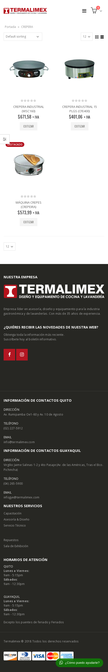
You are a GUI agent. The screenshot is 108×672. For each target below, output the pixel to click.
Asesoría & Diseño (16, 519)
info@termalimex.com (19, 442)
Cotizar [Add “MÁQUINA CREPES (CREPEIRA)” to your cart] (28, 222)
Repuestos (11, 540)
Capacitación (12, 513)
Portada (10, 27)
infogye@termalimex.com (21, 497)
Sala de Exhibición (16, 546)
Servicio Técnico (15, 525)
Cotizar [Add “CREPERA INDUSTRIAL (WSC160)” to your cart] (28, 126)
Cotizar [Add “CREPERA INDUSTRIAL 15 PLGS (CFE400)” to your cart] (79, 126)
